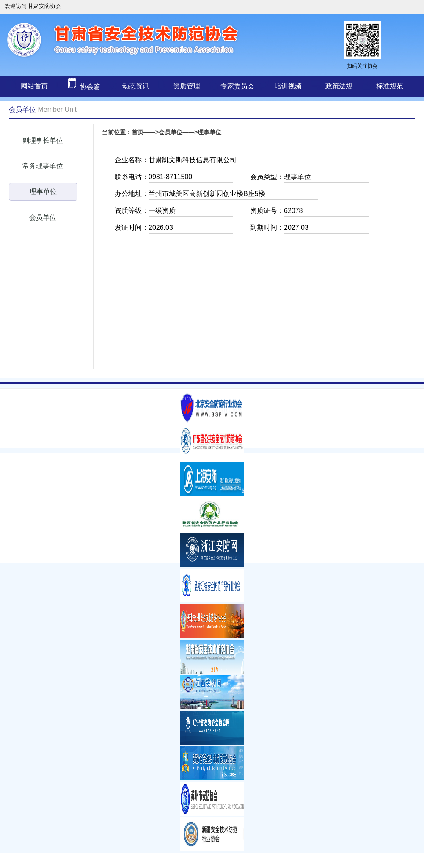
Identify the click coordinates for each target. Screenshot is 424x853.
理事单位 (43, 191)
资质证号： (267, 210)
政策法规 (338, 86)
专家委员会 (237, 86)
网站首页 (34, 86)
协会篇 (76, 86)
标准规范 (389, 86)
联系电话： (132, 176)
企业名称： (132, 159)
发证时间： (132, 227)
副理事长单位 (42, 140)
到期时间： (267, 227)
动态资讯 (135, 86)
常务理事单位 (42, 165)
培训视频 (288, 86)
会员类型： (267, 176)
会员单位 (42, 217)
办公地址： (132, 193)
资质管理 (186, 86)
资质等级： (132, 210)
